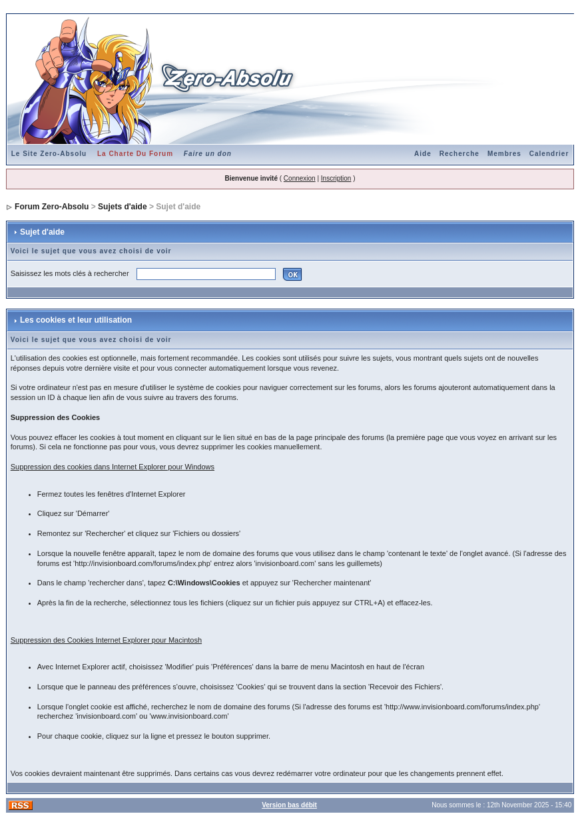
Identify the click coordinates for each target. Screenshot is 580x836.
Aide (423, 153)
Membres (504, 153)
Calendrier (549, 153)
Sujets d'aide (122, 206)
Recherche (459, 153)
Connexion (300, 178)
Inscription (336, 178)
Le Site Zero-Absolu (49, 153)
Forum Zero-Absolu (52, 206)
